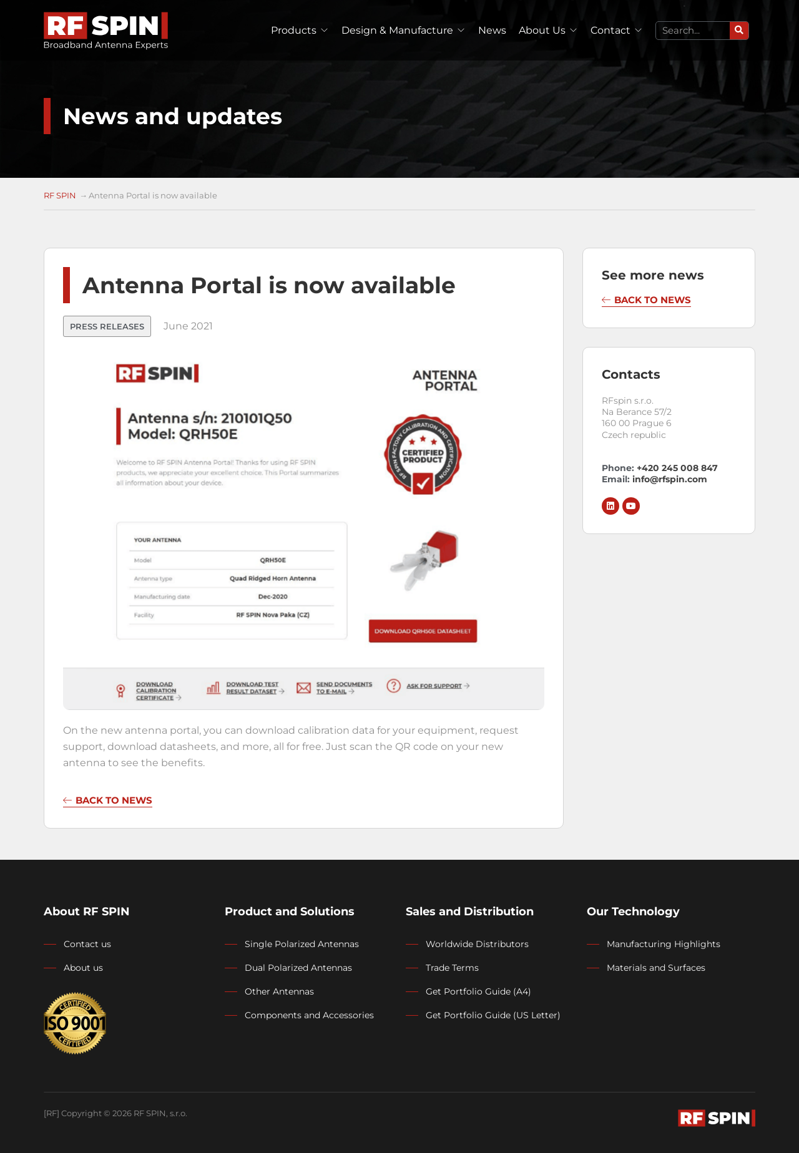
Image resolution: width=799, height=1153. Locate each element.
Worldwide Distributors (477, 944)
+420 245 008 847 (676, 468)
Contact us (87, 944)
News (492, 30)
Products (293, 30)
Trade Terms (452, 967)
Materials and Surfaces (656, 967)
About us (83, 967)
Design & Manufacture (397, 30)
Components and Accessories (309, 1015)
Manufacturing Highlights (663, 944)
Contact (610, 30)
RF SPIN (60, 195)
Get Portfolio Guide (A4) (478, 991)
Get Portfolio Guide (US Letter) (493, 1015)
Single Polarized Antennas (302, 944)
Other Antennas (279, 991)
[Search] (739, 30)
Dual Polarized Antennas (298, 967)
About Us (542, 30)
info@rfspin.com (669, 479)
